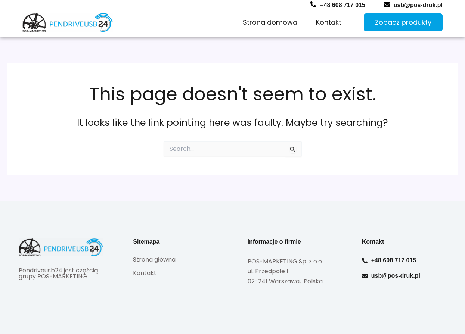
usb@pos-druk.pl (418, 5)
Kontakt (328, 22)
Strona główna (154, 259)
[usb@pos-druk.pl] (387, 4)
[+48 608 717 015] (313, 4)
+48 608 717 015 (342, 5)
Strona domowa (270, 22)
